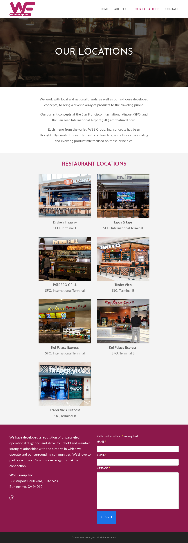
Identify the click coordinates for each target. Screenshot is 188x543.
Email (101, 455)
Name (101, 442)
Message (103, 468)
